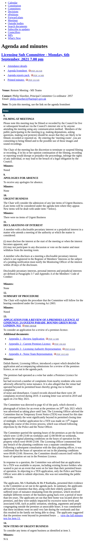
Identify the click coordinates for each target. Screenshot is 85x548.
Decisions (13, 11)
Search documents (17, 26)
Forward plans (15, 17)
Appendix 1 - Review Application (34, 338)
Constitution (14, 5)
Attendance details (17, 66)
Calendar (12, 2)
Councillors (14, 32)
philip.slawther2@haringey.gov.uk (28, 98)
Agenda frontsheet (25, 70)
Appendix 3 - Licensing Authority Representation (42, 349)
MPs (10, 35)
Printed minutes (23, 79)
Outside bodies (16, 23)
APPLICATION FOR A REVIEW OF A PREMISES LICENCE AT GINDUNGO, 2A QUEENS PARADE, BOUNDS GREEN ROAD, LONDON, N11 (41, 322)
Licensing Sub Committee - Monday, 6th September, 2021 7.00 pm (35, 57)
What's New (14, 38)
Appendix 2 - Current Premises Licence (37, 343)
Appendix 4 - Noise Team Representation (39, 354)
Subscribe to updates (19, 29)
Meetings (13, 20)
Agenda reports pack (26, 75)
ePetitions (13, 14)
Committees (14, 8)
